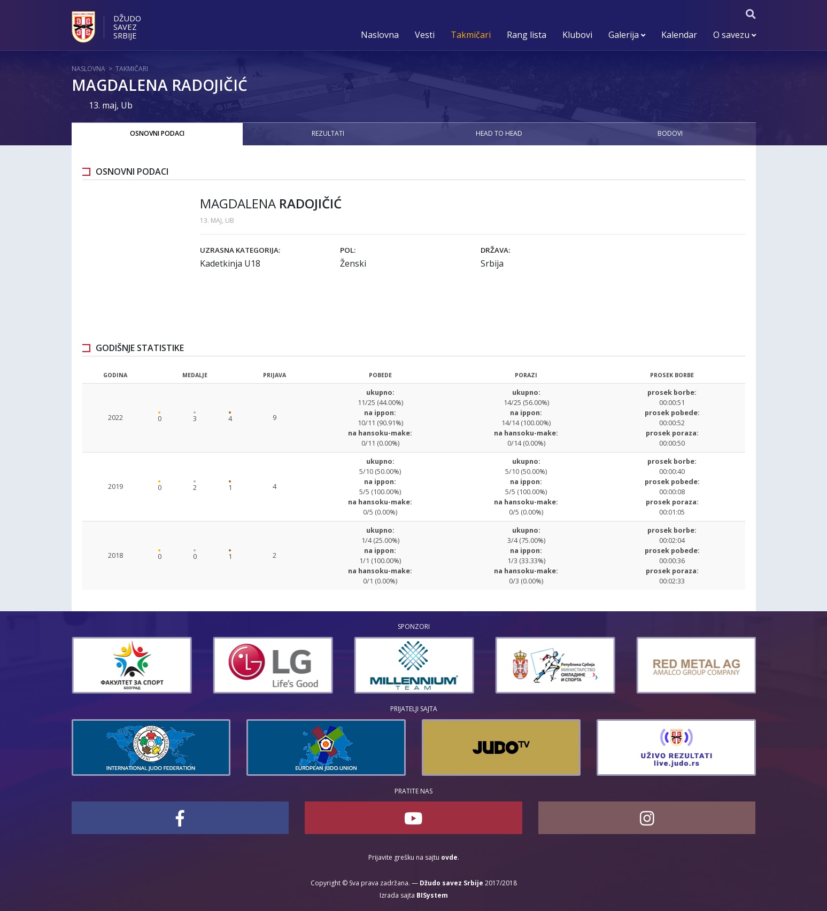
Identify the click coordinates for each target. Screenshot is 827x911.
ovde (449, 857)
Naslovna (380, 35)
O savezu (734, 35)
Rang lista (526, 35)
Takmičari (471, 35)
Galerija (626, 35)
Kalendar (679, 35)
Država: (495, 250)
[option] (170, 665)
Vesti (425, 35)
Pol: (347, 250)
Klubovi (577, 35)
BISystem (432, 895)
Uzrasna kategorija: (240, 250)
